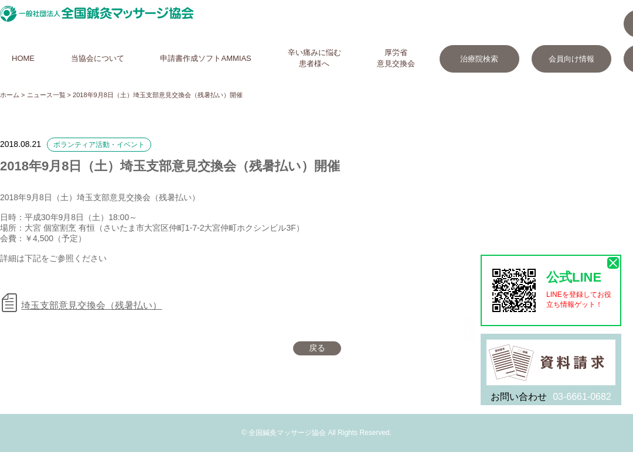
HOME (23, 58)
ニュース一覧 (46, 94)
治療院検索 (479, 58)
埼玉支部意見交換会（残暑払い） (91, 305)
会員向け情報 (571, 58)
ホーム (9, 94)
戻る (317, 347)
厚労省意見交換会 (396, 58)
